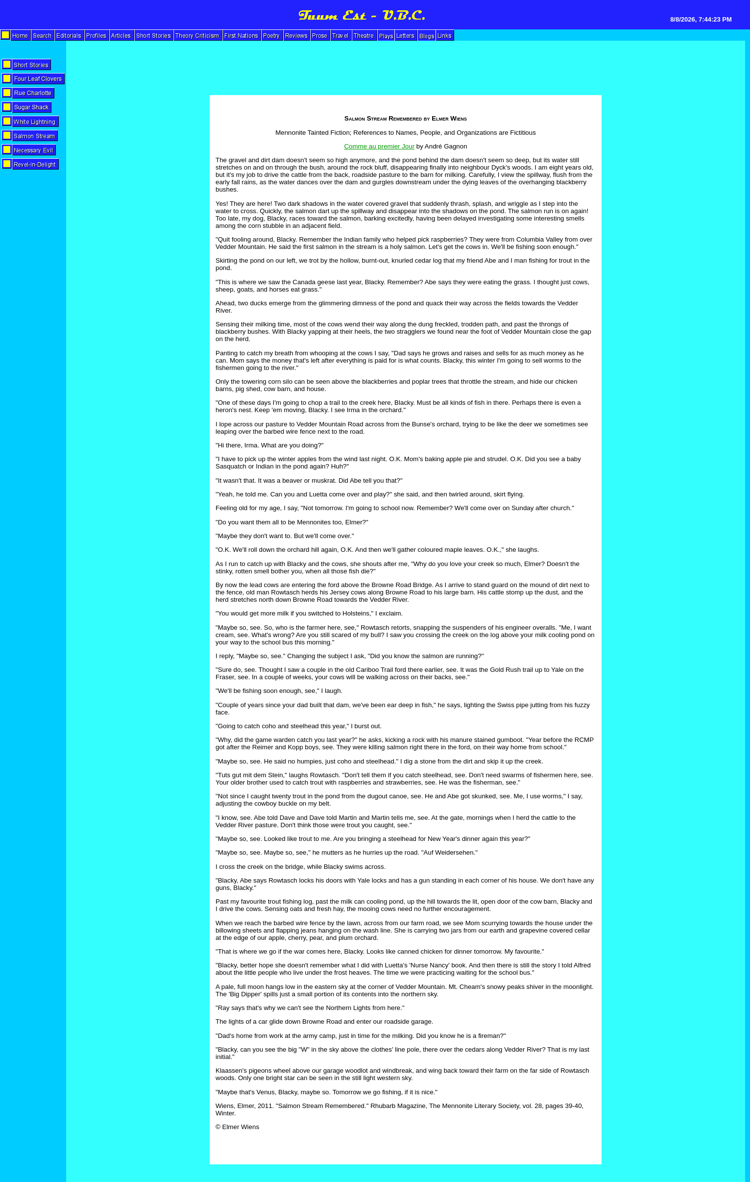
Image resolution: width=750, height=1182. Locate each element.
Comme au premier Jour (379, 146)
